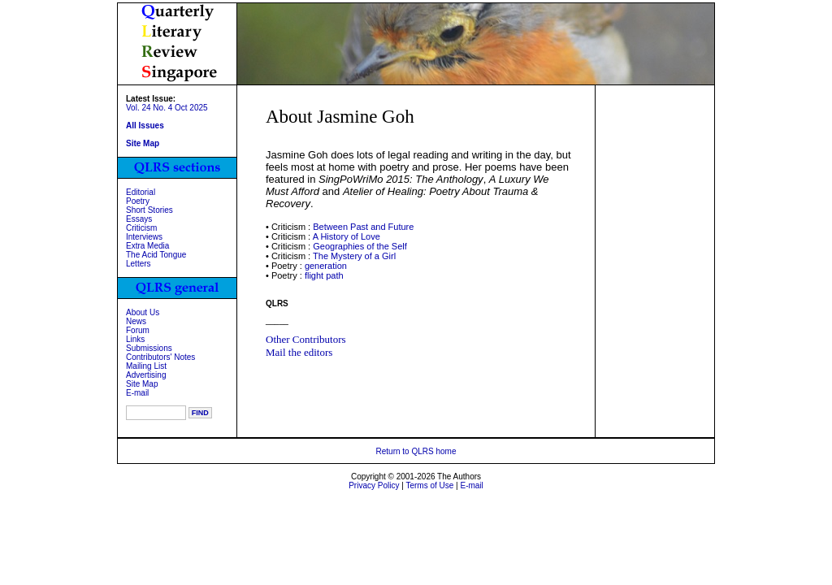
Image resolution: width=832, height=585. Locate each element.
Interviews (144, 236)
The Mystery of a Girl (354, 256)
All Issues (145, 125)
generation (326, 266)
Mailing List (146, 366)
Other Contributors (306, 339)
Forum (138, 330)
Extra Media (147, 245)
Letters (138, 263)
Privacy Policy (374, 485)
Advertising (146, 374)
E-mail (137, 392)
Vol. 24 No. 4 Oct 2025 (167, 107)
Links (135, 339)
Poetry (138, 201)
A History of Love (346, 236)
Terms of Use (429, 485)
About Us (142, 312)
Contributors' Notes (160, 357)
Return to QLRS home (416, 451)
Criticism (141, 227)
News (136, 321)
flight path (324, 275)
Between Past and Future (363, 227)
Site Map (142, 383)
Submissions (149, 348)
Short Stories (149, 210)
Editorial (140, 192)
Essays (139, 218)
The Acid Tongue (156, 254)
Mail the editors (299, 352)
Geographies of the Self (360, 246)
